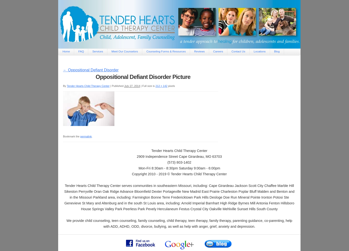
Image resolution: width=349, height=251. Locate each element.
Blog (277, 51)
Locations (260, 51)
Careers (218, 51)
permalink (86, 136)
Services (97, 51)
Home (66, 51)
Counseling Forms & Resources (166, 51)
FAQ (81, 51)
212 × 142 (161, 85)
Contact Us (238, 51)
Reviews (199, 51)
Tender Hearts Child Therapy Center (88, 85)
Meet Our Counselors (124, 51)
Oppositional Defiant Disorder (91, 70)
